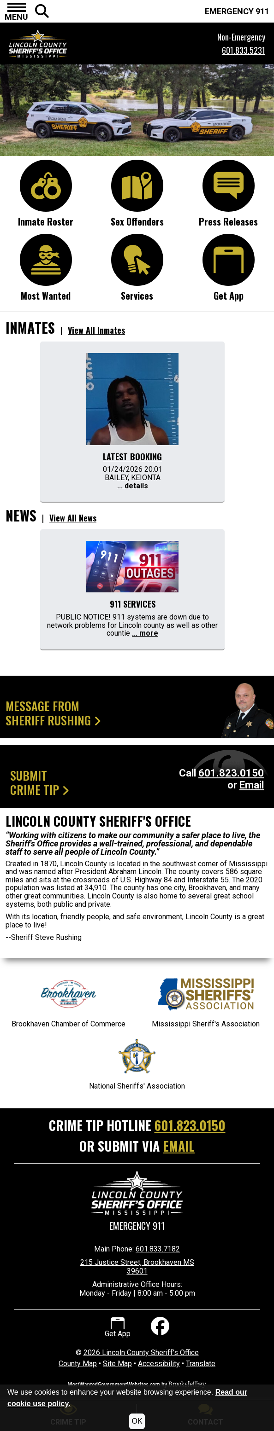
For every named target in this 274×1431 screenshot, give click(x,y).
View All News (72, 518)
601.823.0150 (231, 773)
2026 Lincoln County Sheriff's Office (141, 1352)
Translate (200, 1363)
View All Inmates (96, 330)
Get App (118, 1327)
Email (251, 785)
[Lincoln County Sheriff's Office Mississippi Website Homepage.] (83, 44)
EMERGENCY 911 (237, 11)
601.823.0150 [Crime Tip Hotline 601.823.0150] (190, 1125)
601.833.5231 (243, 50)
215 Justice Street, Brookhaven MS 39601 (137, 1266)
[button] (16, 11)
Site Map (117, 1363)
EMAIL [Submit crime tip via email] (179, 1145)
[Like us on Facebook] (159, 1327)
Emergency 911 (137, 1226)
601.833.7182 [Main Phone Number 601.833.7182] (158, 1249)
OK (136, 1421)
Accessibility (159, 1363)
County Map (78, 1363)
